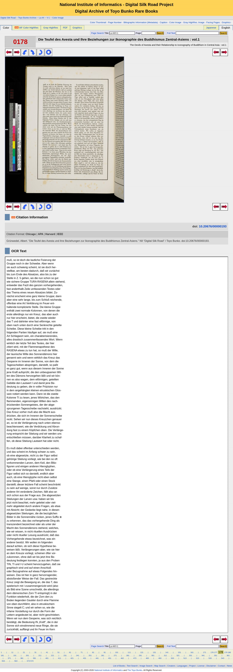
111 (129, 652)
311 (165, 655)
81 (93, 652)
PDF (65, 27)
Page (145, 33)
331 (190, 655)
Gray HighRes (50, 27)
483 (147, 658)
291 (140, 655)
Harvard (50, 234)
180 (229, 652)
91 (105, 652)
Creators (171, 666)
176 (212, 652)
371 (9, 658)
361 (228, 655)
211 (40, 655)
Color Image (58, 17)
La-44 (41, 17)
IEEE (60, 234)
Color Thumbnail (98, 22)
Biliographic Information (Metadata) (141, 22)
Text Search (132, 666)
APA (40, 234)
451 (109, 658)
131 (154, 652)
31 (35, 652)
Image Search (146, 666)
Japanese (211, 27)
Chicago (31, 234)
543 (222, 658)
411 (59, 658)
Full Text (171, 33)
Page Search (97, 33)
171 (204, 652)
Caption (163, 22)
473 (134, 658)
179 (225, 652)
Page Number (115, 22)
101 (116, 652)
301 (153, 655)
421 (72, 658)
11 (12, 652)
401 (47, 658)
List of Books (119, 666)
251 (90, 655)
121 (141, 652)
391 (34, 658)
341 (203, 655)
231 (65, 655)
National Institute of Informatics (108, 670)
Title (120, 33)
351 (215, 655)
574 (31, 661)
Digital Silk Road (8, 17)
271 (115, 655)
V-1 (48, 17)
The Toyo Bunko (134, 670)
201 (27, 655)
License (201, 666)
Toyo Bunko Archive (27, 17)
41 (47, 652)
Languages (182, 666)
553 (3, 661)
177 (215, 652)
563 (15, 661)
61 (70, 652)
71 (82, 652)
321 (178, 655)
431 (84, 658)
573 (28, 661)
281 (127, 655)
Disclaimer (211, 666)
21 (24, 652)
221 (52, 655)
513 (185, 658)
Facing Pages (213, 22)
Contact (221, 666)
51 (58, 652)
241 (77, 655)
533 (210, 658)
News (229, 666)
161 (192, 652)
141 (166, 652)
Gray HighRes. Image (193, 22)
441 (97, 658)
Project (192, 666)
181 (2, 655)
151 (179, 652)
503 (172, 658)
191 (15, 655)
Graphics (226, 22)
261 (102, 655)
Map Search (160, 666)
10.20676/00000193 (213, 226)
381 (21, 658)
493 (159, 658)
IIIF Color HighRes (26, 27)
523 (197, 658)
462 (122, 658)
